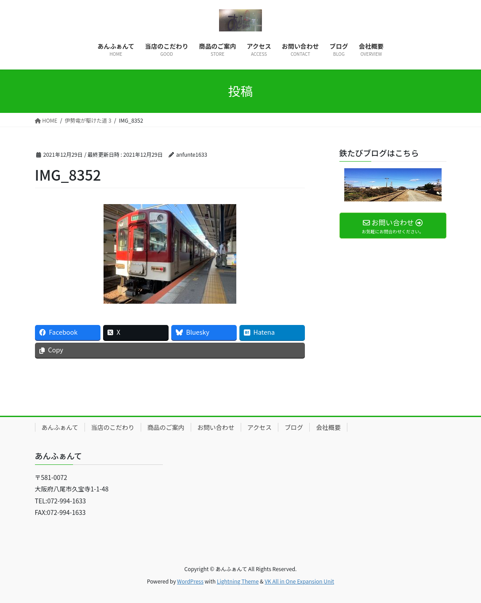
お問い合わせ (216, 427)
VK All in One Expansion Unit (299, 581)
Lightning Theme (238, 581)
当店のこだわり (113, 427)
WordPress (190, 581)
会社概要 (328, 427)
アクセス (259, 427)
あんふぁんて (60, 427)
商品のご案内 (166, 427)
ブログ (294, 427)
